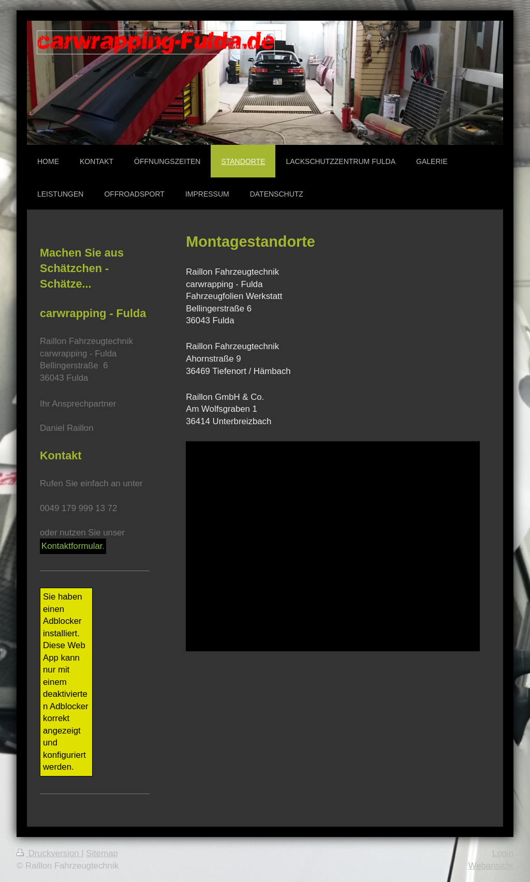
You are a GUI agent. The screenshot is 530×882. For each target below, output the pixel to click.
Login (502, 853)
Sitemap (102, 853)
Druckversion (49, 853)
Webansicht (490, 866)
